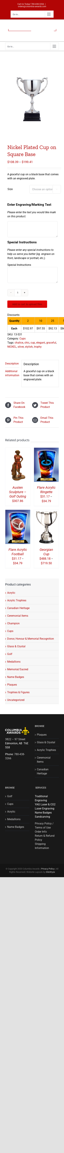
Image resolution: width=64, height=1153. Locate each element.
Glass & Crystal (16, 646)
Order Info (41, 831)
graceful (51, 342)
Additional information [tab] (12, 373)
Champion (13, 623)
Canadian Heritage (18, 608)
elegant (40, 342)
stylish (29, 346)
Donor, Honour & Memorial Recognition (30, 638)
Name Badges (15, 677)
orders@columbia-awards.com (32, 6)
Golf (9, 654)
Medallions (13, 661)
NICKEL (11, 346)
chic (26, 342)
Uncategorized (15, 700)
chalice (19, 342)
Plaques (12, 684)
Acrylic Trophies (16, 600)
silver (21, 346)
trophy (38, 346)
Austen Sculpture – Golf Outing (17, 491)
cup (33, 342)
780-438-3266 (37, 4)
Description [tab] (12, 363)
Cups (22, 338)
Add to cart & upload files (27, 304)
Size (10, 189)
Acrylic (11, 592)
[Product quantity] (17, 292)
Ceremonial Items (17, 615)
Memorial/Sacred (17, 669)
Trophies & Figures (18, 692)
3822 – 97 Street (15, 739)
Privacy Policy (47, 868)
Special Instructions (19, 264)
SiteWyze (50, 872)
